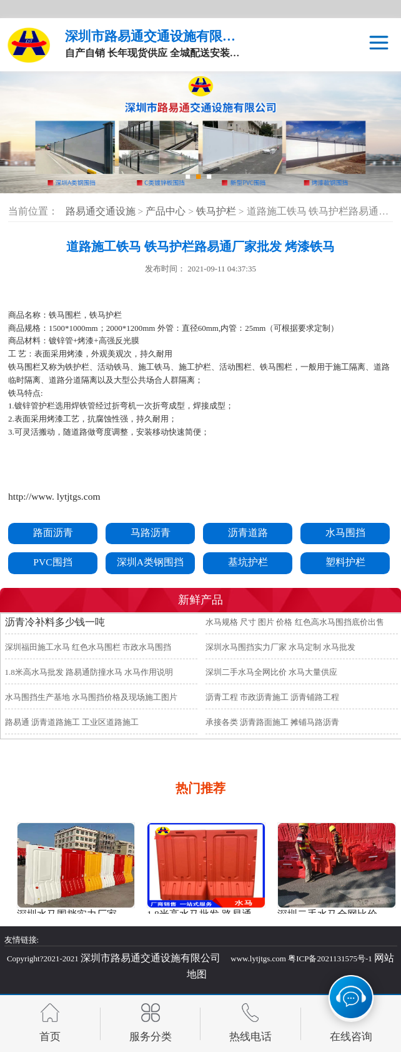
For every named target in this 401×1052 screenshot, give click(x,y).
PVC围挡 (52, 562)
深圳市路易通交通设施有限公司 (150, 958)
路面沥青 (53, 532)
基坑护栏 (248, 562)
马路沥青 (151, 532)
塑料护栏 (345, 562)
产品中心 (167, 211)
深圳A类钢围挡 (150, 562)
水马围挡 (345, 532)
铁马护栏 (217, 211)
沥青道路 (248, 532)
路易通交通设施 (100, 211)
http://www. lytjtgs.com (54, 496)
